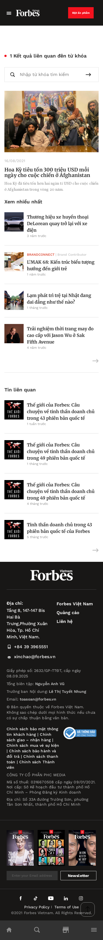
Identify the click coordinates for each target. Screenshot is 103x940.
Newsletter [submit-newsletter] (78, 875)
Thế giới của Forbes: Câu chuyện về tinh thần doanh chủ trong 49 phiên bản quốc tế (60, 451)
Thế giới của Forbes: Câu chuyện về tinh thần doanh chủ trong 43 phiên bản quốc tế (60, 411)
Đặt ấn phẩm (81, 12)
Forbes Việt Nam (75, 603)
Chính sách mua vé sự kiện (33, 745)
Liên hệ (65, 621)
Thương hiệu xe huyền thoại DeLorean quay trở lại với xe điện (57, 223)
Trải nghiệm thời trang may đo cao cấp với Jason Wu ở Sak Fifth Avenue (60, 335)
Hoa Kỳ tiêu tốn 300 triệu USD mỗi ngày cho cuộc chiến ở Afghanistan (47, 172)
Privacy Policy (36, 907)
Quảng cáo (68, 612)
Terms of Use (66, 907)
